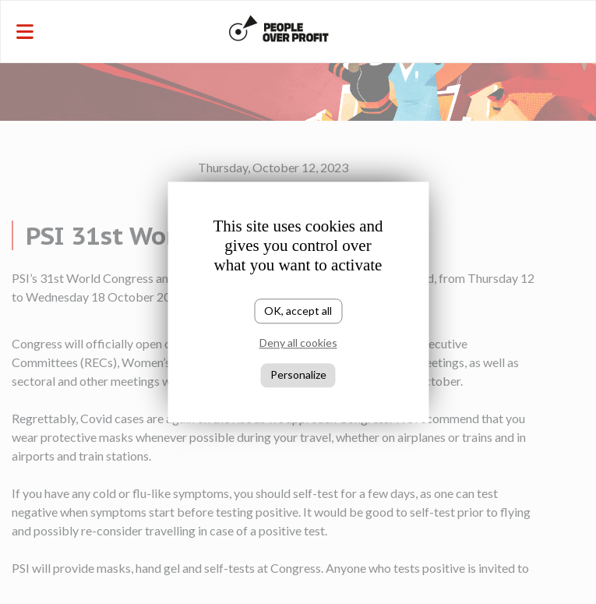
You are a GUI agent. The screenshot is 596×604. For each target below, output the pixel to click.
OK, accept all (298, 310)
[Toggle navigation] (99, 31)
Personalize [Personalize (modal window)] (298, 374)
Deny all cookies (298, 343)
